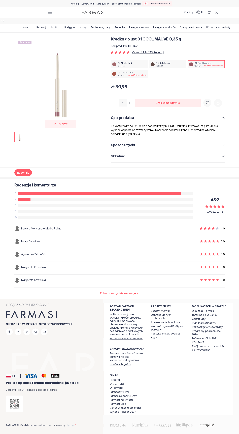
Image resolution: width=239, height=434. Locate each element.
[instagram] (18, 328)
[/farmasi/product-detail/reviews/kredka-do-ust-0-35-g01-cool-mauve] (119, 287)
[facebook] (9, 328)
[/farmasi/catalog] (75, 4)
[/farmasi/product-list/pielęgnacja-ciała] (159, 22)
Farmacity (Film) (119, 389)
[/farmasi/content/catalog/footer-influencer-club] (205, 335)
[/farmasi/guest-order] (120, 361)
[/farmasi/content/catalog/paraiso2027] (123, 409)
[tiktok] (26, 328)
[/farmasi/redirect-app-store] (14, 401)
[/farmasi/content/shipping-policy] (160, 308)
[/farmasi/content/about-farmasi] (203, 308)
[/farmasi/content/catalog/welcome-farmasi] (209, 345)
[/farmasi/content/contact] (198, 339)
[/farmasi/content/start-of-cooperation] (207, 324)
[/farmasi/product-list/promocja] (47, 22)
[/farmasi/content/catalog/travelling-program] (209, 329)
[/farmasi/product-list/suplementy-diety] (114, 22)
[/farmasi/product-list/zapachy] (137, 22)
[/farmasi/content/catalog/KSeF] (154, 334)
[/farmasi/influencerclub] (157, 3)
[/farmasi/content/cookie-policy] (165, 330)
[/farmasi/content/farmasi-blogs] (118, 401)
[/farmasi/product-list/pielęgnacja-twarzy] (86, 22)
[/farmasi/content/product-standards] (199, 316)
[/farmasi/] (32, 12)
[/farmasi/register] (87, 4)
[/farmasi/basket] (209, 12)
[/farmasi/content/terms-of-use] (168, 313)
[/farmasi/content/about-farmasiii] (116, 385)
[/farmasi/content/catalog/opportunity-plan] (204, 320)
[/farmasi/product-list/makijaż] (64, 22)
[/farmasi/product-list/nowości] (29, 22)
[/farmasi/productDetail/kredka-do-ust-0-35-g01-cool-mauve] (206, 58)
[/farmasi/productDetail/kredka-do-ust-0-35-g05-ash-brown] (167, 58)
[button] (12, 373)
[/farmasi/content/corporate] (121, 397)
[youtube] (44, 328)
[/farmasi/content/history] (115, 376)
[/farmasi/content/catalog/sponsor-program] (125, 405)
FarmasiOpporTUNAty (123, 393)
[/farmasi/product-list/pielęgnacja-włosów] (188, 22)
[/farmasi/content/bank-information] (204, 312)
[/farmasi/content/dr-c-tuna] (117, 380)
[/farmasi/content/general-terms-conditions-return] (168, 325)
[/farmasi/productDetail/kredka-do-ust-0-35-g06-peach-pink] (129, 67)
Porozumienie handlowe (165, 319)
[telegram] (35, 328)
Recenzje (23, 166)
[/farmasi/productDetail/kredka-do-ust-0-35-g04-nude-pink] (129, 58)
